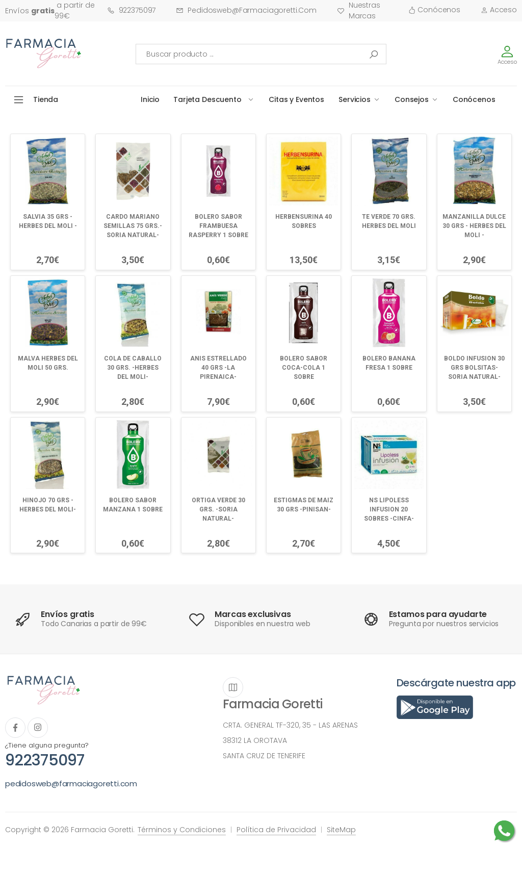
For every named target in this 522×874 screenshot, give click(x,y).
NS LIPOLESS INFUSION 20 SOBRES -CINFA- (389, 509)
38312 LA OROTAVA (255, 740)
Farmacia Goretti (272, 704)
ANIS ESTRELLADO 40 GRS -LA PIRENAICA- (218, 367)
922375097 (131, 10)
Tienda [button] (45, 99)
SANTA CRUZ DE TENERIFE (264, 756)
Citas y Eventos (296, 99)
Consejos (412, 99)
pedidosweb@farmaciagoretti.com (246, 10)
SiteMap (341, 830)
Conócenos (434, 10)
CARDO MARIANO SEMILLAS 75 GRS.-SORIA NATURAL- (132, 226)
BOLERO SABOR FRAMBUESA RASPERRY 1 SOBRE (218, 226)
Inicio (150, 99)
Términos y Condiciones (182, 830)
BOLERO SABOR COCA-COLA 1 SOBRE (303, 367)
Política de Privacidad (276, 830)
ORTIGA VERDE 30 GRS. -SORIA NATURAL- (218, 509)
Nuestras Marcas (358, 10)
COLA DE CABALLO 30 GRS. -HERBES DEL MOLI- (133, 367)
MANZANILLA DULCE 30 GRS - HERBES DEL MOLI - (474, 226)
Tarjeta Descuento (207, 99)
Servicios (354, 99)
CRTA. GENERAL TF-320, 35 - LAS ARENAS (290, 725)
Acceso (499, 10)
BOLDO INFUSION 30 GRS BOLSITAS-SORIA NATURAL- (474, 367)
